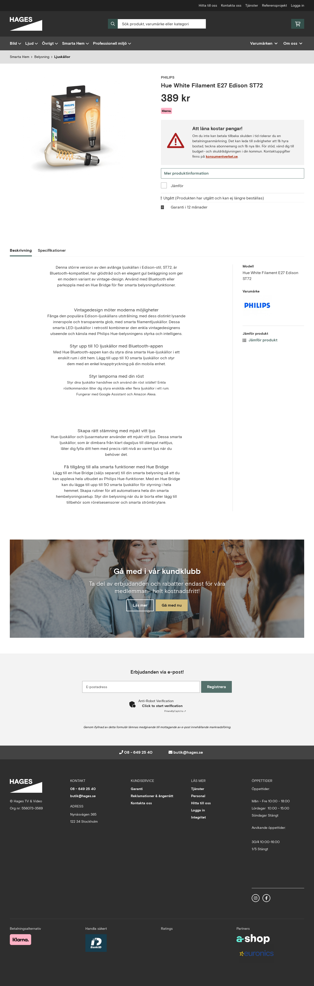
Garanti (137, 789)
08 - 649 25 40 (138, 752)
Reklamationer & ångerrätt (152, 796)
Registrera (218, 686)
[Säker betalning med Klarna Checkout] (20, 939)
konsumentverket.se (222, 156)
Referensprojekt (274, 5)
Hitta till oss (208, 5)
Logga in (297, 5)
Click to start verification (162, 706)
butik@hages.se (188, 752)
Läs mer (138, 605)
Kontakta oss (231, 5)
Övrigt (50, 43)
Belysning (41, 57)
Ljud (31, 43)
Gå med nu (174, 605)
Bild (15, 43)
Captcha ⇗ (175, 711)
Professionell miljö (112, 43)
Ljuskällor (62, 57)
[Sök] (157, 24)
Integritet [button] (198, 817)
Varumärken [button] (263, 43)
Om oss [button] (292, 43)
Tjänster (251, 5)
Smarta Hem (75, 43)
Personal (198, 796)
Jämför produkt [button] (260, 340)
